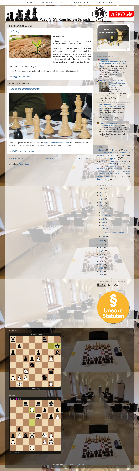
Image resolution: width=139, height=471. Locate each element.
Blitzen (123, 153)
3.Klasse (127, 150)
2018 (101, 247)
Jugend (111, 158)
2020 (101, 241)
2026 (101, 189)
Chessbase (104, 60)
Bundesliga (101, 155)
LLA (128, 158)
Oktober (104, 212)
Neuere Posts (16, 158)
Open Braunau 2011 (118, 161)
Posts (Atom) (24, 164)
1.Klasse (101, 150)
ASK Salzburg (105, 104)
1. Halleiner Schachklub (109, 123)
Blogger (82, 464)
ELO (63, 2)
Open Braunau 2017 (104, 171)
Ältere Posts (84, 158)
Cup (112, 155)
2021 (101, 206)
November (105, 209)
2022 (101, 203)
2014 (101, 261)
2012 (101, 268)
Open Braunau (105, 2)
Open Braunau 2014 (113, 166)
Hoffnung (14, 31)
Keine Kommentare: (27, 151)
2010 (101, 275)
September (106, 216)
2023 (101, 199)
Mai (103, 226)
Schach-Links (81, 2)
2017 (101, 251)
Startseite (51, 158)
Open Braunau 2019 (109, 174)
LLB (103, 161)
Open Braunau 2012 (105, 164)
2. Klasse (114, 150)
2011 (101, 271)
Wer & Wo (47, 2)
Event (121, 155)
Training (122, 176)
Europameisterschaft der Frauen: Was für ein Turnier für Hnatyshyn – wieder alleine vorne (113, 64)
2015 (101, 258)
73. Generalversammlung (108, 125)
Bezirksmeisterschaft (107, 153)
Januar (104, 237)
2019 (101, 244)
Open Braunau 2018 (122, 171)
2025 (101, 192)
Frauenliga (100, 159)
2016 (101, 254)
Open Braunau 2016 (119, 169)
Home (29, 2)
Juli (103, 219)
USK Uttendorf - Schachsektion (112, 81)
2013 (101, 265)
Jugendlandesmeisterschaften (24, 89)
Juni (103, 222)
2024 (101, 196)
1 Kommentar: (25, 77)
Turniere (102, 179)
